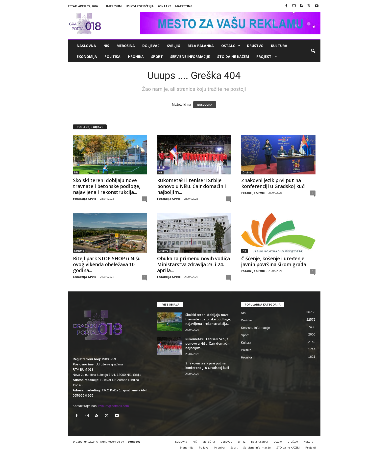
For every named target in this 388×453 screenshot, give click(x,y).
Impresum (114, 6)
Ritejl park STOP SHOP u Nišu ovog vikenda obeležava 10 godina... (107, 264)
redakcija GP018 (84, 198)
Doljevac (151, 45)
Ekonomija (87, 56)
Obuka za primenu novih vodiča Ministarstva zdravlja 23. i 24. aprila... (193, 264)
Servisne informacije (190, 56)
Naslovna (86, 45)
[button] (313, 51)
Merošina (126, 45)
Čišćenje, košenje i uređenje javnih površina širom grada (273, 261)
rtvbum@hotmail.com (113, 406)
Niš (106, 45)
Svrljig (173, 45)
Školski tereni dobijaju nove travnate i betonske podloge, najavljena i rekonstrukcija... (106, 186)
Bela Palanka (201, 45)
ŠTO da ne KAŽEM (233, 56)
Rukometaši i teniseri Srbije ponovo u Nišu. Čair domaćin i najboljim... (191, 186)
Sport (157, 56)
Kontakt (164, 6)
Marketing (184, 6)
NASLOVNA (204, 104)
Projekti (266, 56)
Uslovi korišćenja (140, 6)
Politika (112, 56)
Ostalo (230, 45)
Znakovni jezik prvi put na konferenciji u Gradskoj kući (273, 183)
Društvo (255, 45)
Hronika (136, 56)
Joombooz (133, 441)
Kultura (279, 45)
